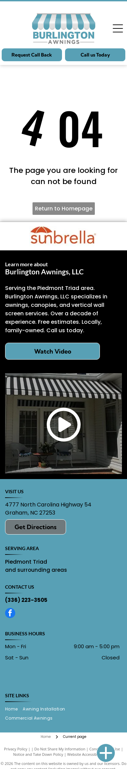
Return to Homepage (63, 208)
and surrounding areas (36, 569)
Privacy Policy (15, 748)
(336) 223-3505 (26, 600)
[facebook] (10, 614)
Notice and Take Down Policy (38, 754)
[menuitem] (14, 709)
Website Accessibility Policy (90, 754)
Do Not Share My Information (59, 748)
